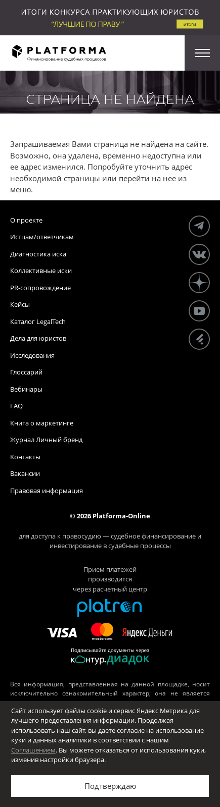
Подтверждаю (110, 786)
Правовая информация (46, 490)
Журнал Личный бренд (46, 439)
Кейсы (20, 304)
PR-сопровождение (40, 287)
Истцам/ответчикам (42, 236)
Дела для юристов (38, 338)
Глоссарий (26, 371)
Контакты (25, 456)
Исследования (32, 355)
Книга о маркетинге (41, 422)
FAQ (16, 405)
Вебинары (26, 389)
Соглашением (33, 750)
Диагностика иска (38, 253)
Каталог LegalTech (38, 321)
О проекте (26, 220)
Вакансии (25, 473)
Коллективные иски (41, 270)
